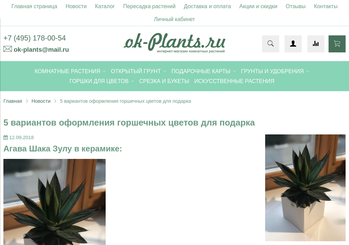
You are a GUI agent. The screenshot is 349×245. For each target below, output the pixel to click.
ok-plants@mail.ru (41, 49)
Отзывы (296, 6)
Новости (76, 6)
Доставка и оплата (207, 6)
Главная (12, 101)
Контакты (325, 6)
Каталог (105, 6)
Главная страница (34, 6)
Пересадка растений (149, 6)
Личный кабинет (174, 19)
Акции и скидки (258, 6)
